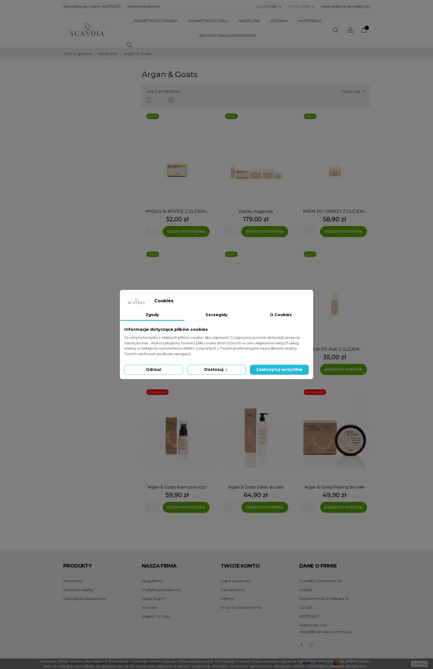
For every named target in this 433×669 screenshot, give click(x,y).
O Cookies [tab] (281, 314)
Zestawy (279, 21)
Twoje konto (240, 566)
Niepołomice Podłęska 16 (324, 598)
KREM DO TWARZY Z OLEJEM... (334, 211)
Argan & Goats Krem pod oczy (177, 487)
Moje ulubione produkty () (345, 6)
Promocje (73, 580)
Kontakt (149, 607)
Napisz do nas (155, 616)
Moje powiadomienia (241, 607)
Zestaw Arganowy (255, 211)
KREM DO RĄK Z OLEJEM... (334, 349)
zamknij (419, 664)
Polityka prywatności (161, 589)
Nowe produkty (78, 589)
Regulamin (152, 580)
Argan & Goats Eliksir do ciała (256, 487)
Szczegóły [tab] (216, 314)
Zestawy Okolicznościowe (227, 35)
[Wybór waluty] (308, 6)
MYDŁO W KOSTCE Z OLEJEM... (177, 211)
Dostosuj (216, 369)
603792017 (111, 6)
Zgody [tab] (152, 314)
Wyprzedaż (310, 21)
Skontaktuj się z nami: (82, 6)
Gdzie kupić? (154, 598)
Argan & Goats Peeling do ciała (334, 487)
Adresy (227, 598)
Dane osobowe (236, 580)
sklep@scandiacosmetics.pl (325, 631)
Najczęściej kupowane (84, 598)
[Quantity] (152, 231)
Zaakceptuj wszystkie (279, 369)
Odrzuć (153, 369)
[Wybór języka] (274, 6)
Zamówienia (233, 589)
